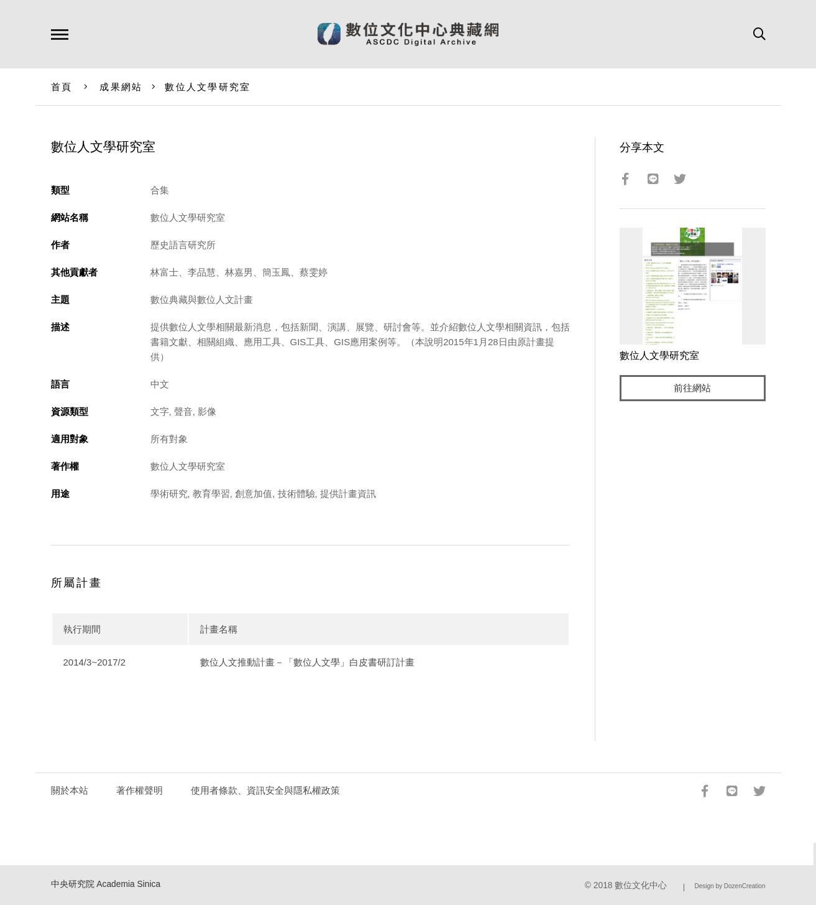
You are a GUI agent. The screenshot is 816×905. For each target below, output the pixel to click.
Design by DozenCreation (730, 886)
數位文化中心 (641, 885)
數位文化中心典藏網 (408, 34)
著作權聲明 (139, 790)
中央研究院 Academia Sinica (106, 884)
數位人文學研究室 (207, 86)
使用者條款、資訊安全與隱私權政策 (265, 790)
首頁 (62, 86)
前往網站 (692, 388)
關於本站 (69, 790)
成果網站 (120, 86)
